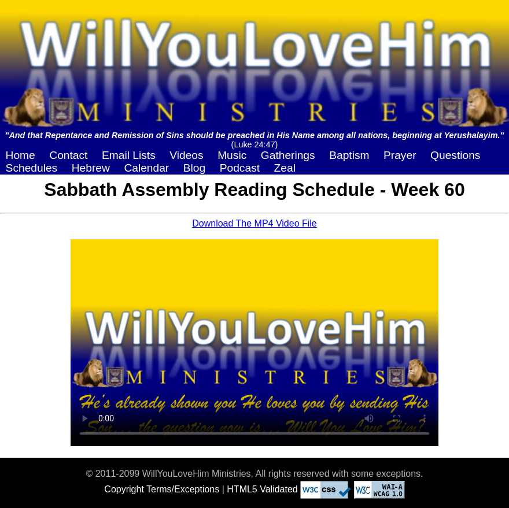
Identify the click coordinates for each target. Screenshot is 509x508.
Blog (194, 168)
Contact (68, 155)
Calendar (146, 168)
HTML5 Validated (262, 489)
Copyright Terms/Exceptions (161, 489)
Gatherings (288, 155)
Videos (186, 155)
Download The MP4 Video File (254, 223)
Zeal (285, 168)
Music (231, 155)
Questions (455, 155)
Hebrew (91, 168)
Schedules (32, 168)
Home (20, 155)
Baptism (349, 155)
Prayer (399, 155)
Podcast (240, 168)
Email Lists (129, 155)
